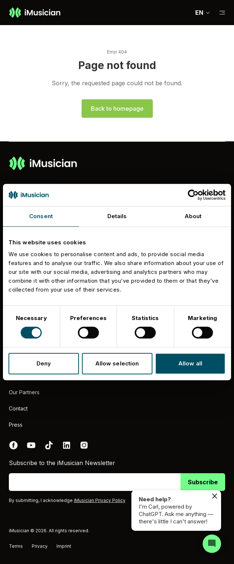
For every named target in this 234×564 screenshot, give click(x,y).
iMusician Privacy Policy (99, 500)
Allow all (190, 363)
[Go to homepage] (35, 12)
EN (202, 12)
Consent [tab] (41, 216)
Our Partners (24, 392)
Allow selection (117, 363)
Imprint (63, 546)
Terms (16, 546)
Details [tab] (117, 216)
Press (16, 425)
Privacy (40, 546)
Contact (18, 408)
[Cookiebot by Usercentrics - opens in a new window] (193, 194)
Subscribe (203, 482)
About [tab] (193, 216)
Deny (44, 363)
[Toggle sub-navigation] (222, 13)
